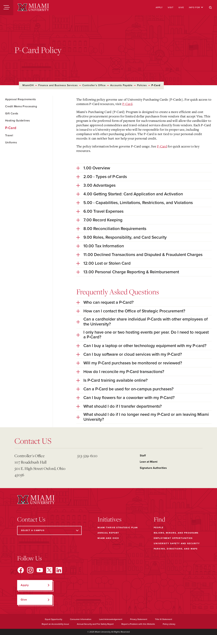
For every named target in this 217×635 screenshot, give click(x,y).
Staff (143, 455)
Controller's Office (94, 85)
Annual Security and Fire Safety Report (95, 624)
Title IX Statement (163, 619)
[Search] (210, 7)
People (158, 527)
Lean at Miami (148, 462)
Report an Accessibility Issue (55, 624)
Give (181, 7)
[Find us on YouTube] (39, 570)
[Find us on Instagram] (30, 570)
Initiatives (109, 519)
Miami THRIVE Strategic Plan (118, 527)
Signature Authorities (153, 468)
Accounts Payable (121, 85)
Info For (196, 7)
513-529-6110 (87, 455)
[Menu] (6, 7)
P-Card (127, 104)
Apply (159, 7)
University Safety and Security (177, 543)
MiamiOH (28, 85)
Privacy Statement (138, 619)
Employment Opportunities (173, 538)
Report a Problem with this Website (138, 624)
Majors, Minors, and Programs (176, 533)
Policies (142, 85)
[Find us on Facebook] (20, 570)
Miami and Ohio (108, 538)
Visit (171, 7)
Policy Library (169, 624)
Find (159, 519)
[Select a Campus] (49, 530)
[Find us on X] (49, 570)
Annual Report (108, 533)
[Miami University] (33, 7)
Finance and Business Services (58, 85)
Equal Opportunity (53, 619)
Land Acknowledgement (110, 619)
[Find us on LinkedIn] (58, 570)
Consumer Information (80, 619)
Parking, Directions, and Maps (176, 548)
